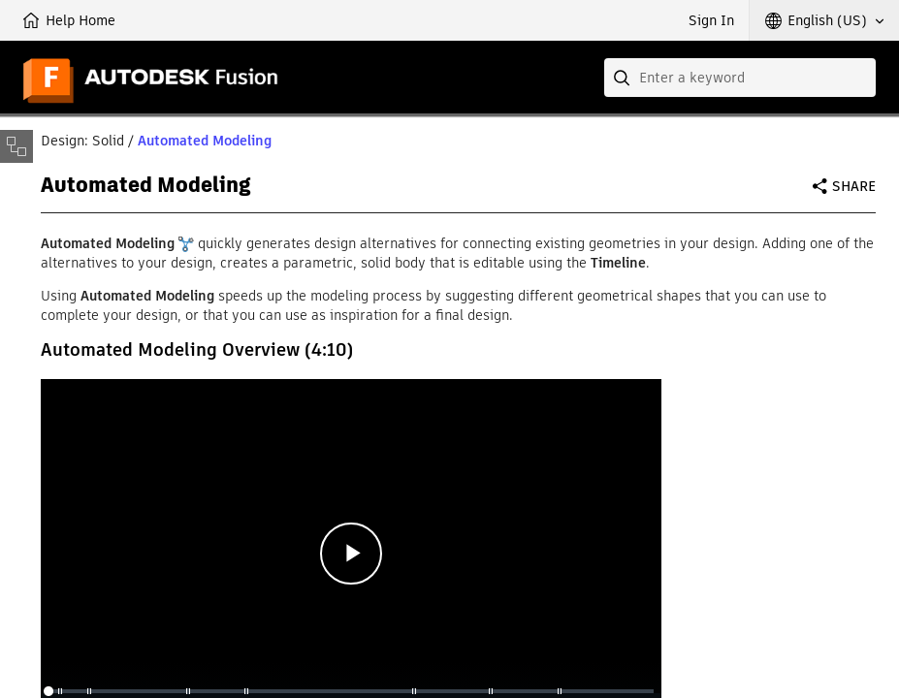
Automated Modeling (205, 140)
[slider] (351, 691)
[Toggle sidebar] (16, 146)
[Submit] (623, 77)
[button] (824, 20)
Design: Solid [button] (82, 140)
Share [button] (854, 186)
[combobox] (740, 77)
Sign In (711, 20)
